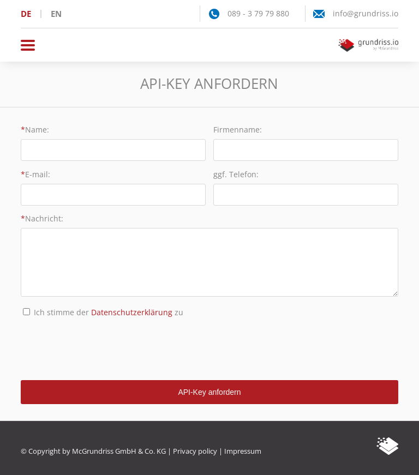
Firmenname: (237, 129)
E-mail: (37, 174)
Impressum (242, 451)
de (26, 13)
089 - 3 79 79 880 (258, 13)
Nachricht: (44, 218)
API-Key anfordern (209, 392)
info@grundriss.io (365, 13)
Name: (37, 129)
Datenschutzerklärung (131, 312)
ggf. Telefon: (236, 174)
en (56, 13)
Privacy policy (195, 451)
